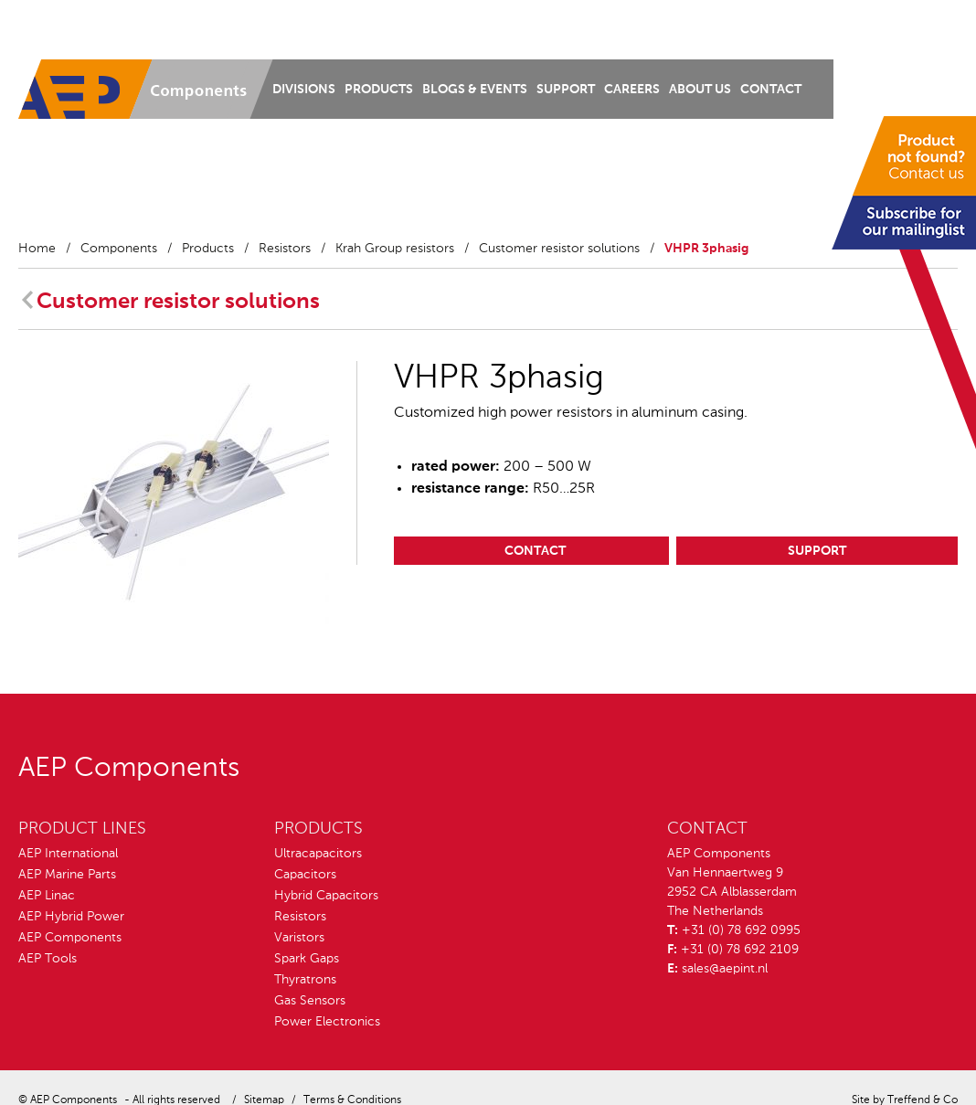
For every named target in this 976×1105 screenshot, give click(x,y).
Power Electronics (327, 1021)
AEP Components (70, 937)
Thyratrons (305, 979)
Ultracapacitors (318, 853)
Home (37, 248)
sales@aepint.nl (725, 968)
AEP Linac (46, 895)
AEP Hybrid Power (71, 916)
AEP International (68, 853)
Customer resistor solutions (559, 248)
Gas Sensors (309, 1000)
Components (118, 248)
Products (379, 89)
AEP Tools (47, 958)
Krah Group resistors (394, 248)
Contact (770, 89)
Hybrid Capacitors (326, 895)
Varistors (299, 937)
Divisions (303, 89)
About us (700, 89)
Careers (632, 89)
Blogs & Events (474, 89)
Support (565, 89)
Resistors (285, 248)
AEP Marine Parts (67, 874)
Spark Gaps (306, 958)
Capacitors (305, 874)
